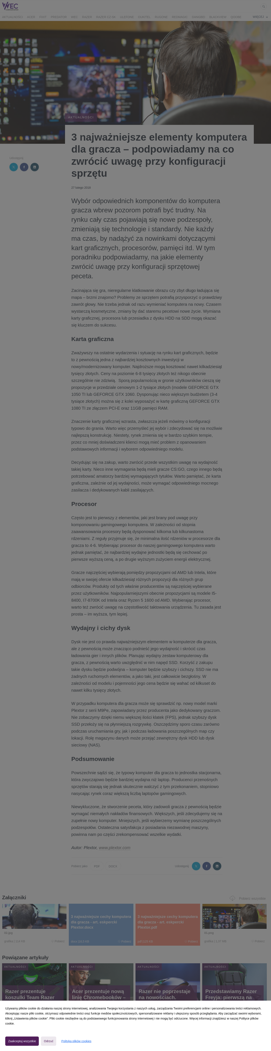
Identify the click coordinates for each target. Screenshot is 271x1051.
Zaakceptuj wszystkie (22, 1041)
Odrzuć (48, 1041)
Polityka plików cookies (76, 1041)
